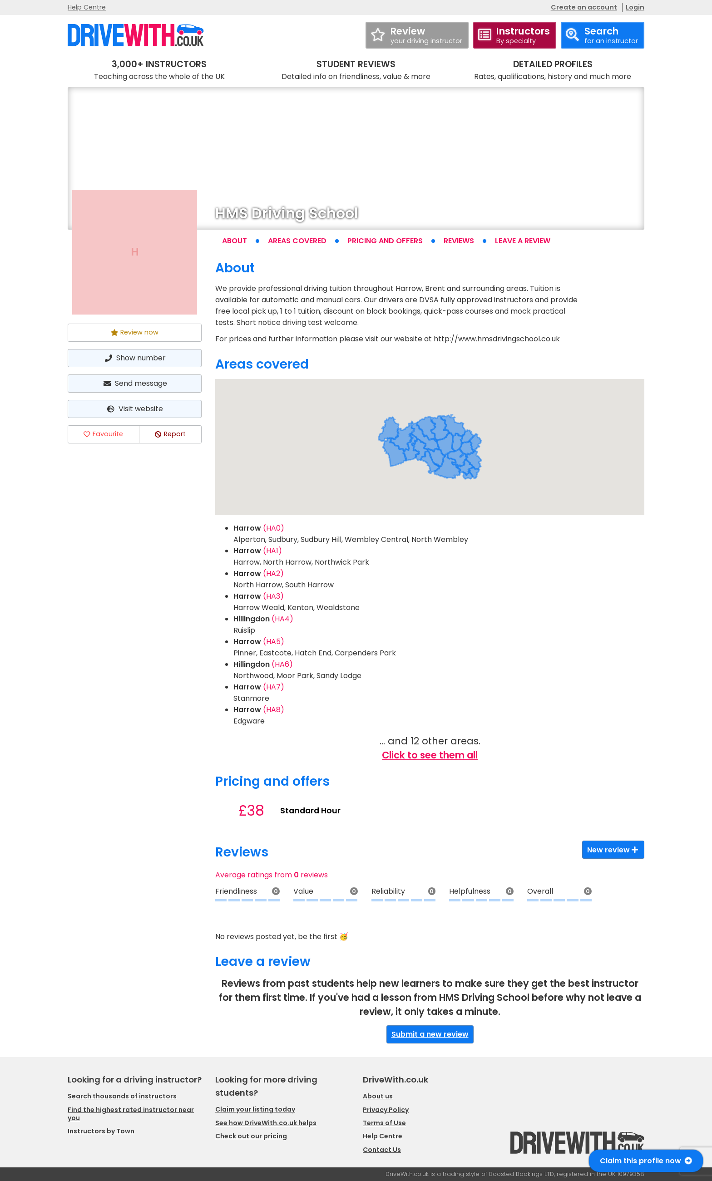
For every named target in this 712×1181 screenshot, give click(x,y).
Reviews (459, 241)
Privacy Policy (386, 1109)
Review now (135, 332)
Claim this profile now (646, 1161)
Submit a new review (430, 1034)
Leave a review (522, 241)
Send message (134, 383)
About (234, 241)
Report (170, 433)
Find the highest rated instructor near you (131, 1113)
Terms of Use (384, 1122)
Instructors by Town (101, 1131)
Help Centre (87, 7)
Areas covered (297, 241)
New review (613, 850)
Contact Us (382, 1149)
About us (378, 1096)
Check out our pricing (251, 1136)
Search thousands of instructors (122, 1096)
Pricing (385, 241)
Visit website (134, 409)
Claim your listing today (255, 1109)
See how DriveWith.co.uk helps (265, 1122)
